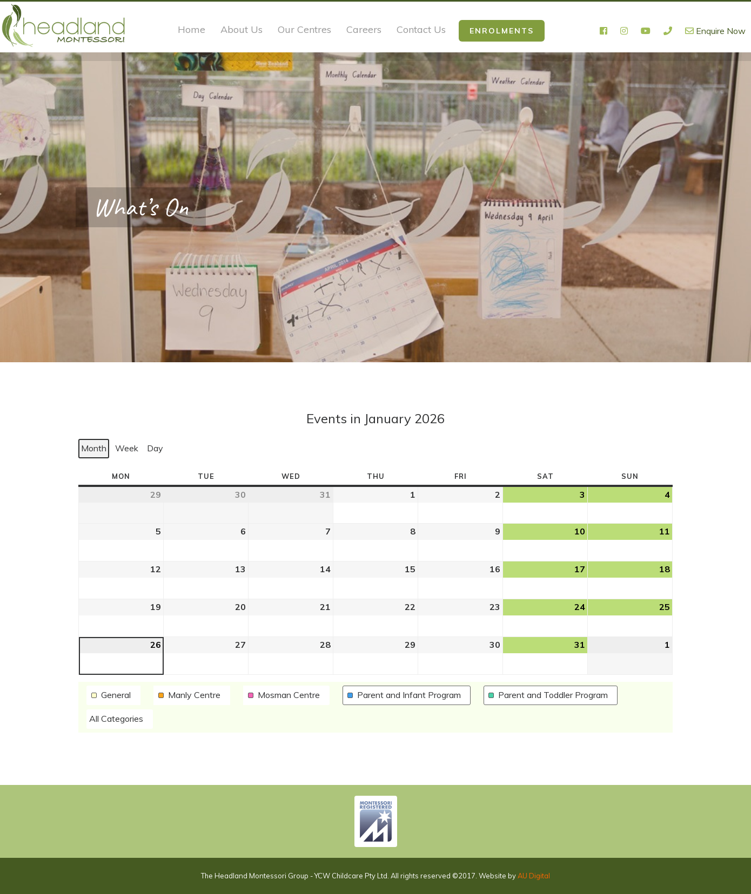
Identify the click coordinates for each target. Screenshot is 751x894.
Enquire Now (715, 30)
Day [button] (155, 447)
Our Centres (304, 29)
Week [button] (126, 447)
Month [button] (93, 447)
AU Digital (534, 875)
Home (191, 29)
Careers (363, 29)
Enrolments (502, 31)
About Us (241, 29)
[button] (113, 695)
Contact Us (421, 29)
